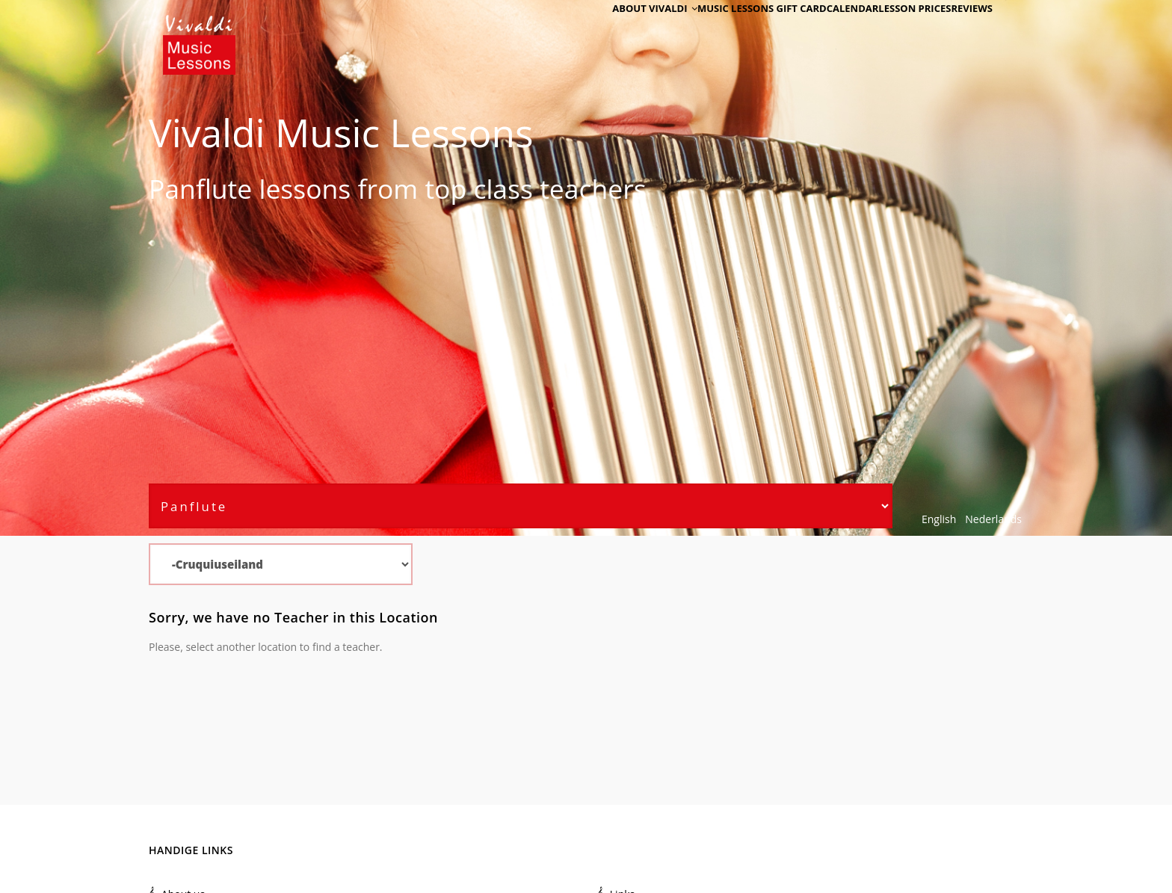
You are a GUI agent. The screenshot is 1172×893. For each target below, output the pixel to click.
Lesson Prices (895, 31)
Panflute (200, 188)
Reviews (965, 31)
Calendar (821, 31)
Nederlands (993, 519)
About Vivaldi (606, 31)
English (939, 519)
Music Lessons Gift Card (721, 31)
